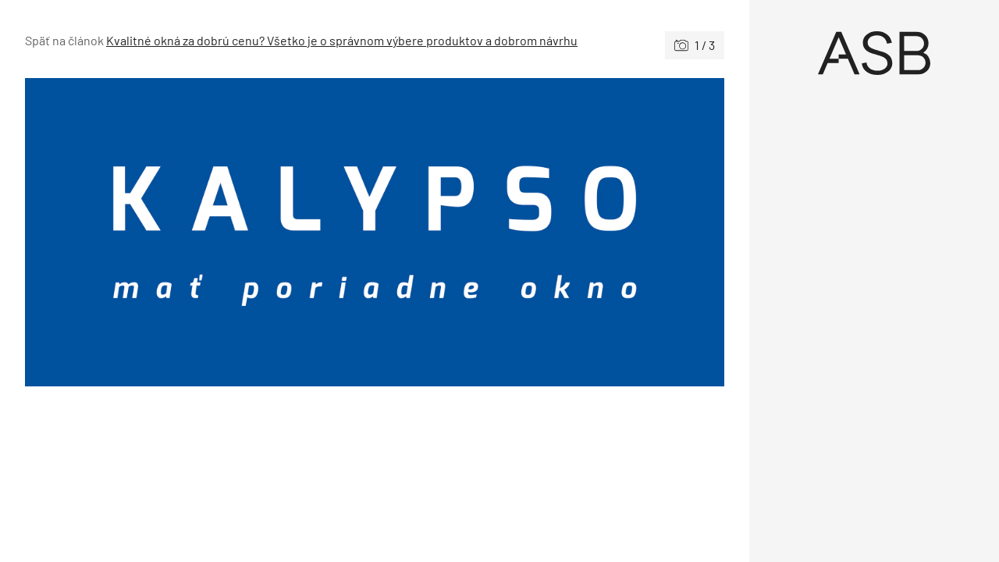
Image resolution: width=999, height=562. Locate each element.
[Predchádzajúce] (200, 232)
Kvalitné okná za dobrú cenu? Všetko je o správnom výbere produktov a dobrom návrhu (342, 40)
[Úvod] (874, 53)
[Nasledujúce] (549, 232)
